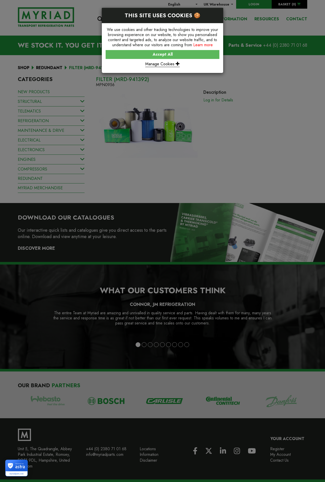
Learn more (203, 45)
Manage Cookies (162, 64)
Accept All (163, 54)
